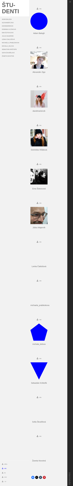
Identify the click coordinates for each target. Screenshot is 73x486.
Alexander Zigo (8, 22)
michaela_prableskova (10, 42)
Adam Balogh (7, 19)
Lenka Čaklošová (8, 39)
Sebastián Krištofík (9, 49)
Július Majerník (8, 36)
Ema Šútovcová (7, 32)
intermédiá (69, 478)
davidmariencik (7, 26)
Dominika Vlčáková (9, 29)
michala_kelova (8, 46)
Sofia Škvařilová (8, 52)
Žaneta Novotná (8, 56)
